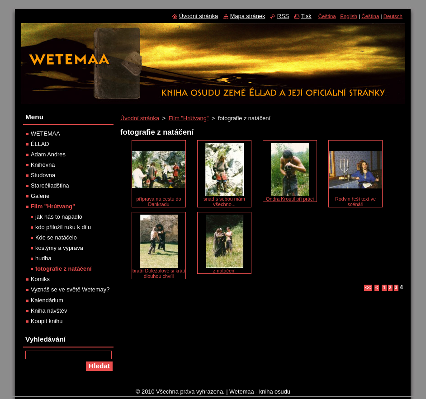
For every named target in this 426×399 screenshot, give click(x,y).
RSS (283, 16)
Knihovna (43, 164)
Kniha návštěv (49, 310)
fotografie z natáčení (63, 268)
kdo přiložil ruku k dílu (63, 227)
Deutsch (392, 16)
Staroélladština (50, 185)
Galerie (40, 195)
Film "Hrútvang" (189, 118)
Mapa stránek (247, 16)
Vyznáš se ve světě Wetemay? (70, 289)
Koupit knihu (46, 321)
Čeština (327, 16)
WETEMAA (45, 133)
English (348, 16)
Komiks (40, 279)
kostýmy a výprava (59, 247)
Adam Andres (48, 154)
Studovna (43, 175)
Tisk (306, 16)
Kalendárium (47, 300)
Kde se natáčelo (56, 237)
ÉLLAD (40, 144)
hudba (43, 258)
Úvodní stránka (139, 118)
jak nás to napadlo (58, 216)
